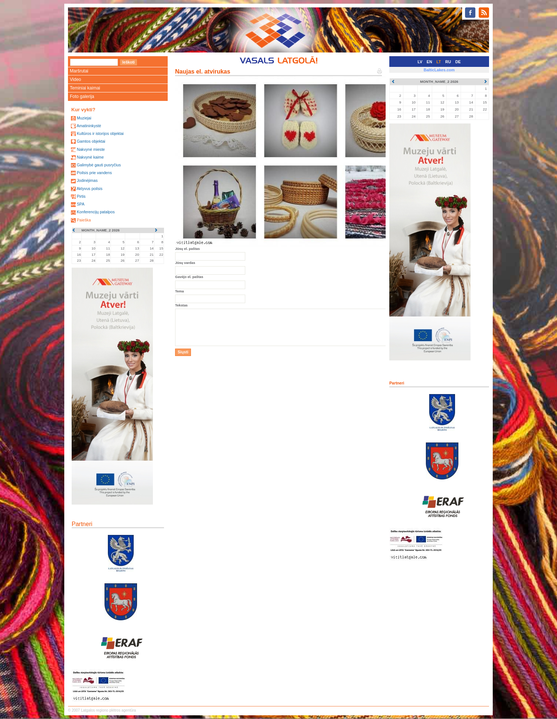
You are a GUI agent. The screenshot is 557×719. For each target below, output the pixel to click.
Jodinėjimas (87, 180)
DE (458, 62)
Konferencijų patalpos (96, 212)
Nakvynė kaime (90, 157)
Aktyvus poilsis (89, 188)
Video (75, 79)
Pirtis (81, 196)
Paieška (84, 220)
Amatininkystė (88, 125)
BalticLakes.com (439, 70)
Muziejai (84, 118)
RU (448, 62)
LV (420, 62)
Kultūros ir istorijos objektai (100, 133)
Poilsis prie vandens (94, 172)
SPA (81, 204)
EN (429, 62)
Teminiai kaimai (85, 88)
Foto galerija (82, 96)
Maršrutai (79, 71)
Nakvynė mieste (91, 149)
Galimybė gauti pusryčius (99, 165)
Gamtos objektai (91, 141)
